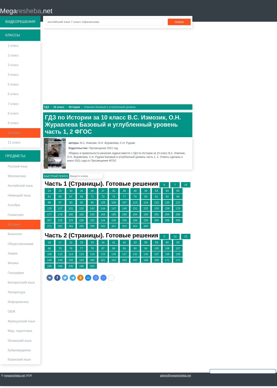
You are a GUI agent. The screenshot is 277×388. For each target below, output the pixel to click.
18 (185, 186)
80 (145, 198)
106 (113, 204)
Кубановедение (19, 352)
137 (156, 256)
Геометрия (15, 216)
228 (60, 222)
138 (167, 256)
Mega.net (26, 11)
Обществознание (20, 245)
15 (185, 238)
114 (146, 204)
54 (167, 192)
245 (113, 222)
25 (60, 192)
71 (92, 198)
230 (81, 222)
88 (113, 250)
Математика (17, 178)
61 (49, 198)
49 (145, 192)
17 (60, 244)
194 (135, 216)
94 (145, 250)
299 (92, 228)
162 (113, 261)
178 (60, 216)
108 (49, 256)
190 (124, 216)
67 (70, 198)
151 (135, 210)
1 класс (13, 47)
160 (92, 261)
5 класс (13, 86)
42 (124, 244)
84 (177, 198)
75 (60, 250)
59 (156, 244)
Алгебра (14, 207)
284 (71, 228)
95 (92, 204)
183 (92, 216)
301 (113, 228)
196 (81, 267)
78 (92, 250)
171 (167, 261)
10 (175, 238)
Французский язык (21, 323)
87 (60, 204)
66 (49, 250)
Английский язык (20, 187)
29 (92, 244)
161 (103, 261)
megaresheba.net (14, 377)
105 (103, 204)
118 (92, 256)
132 (81, 210)
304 (135, 228)
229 (71, 222)
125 (49, 210)
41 (113, 244)
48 (135, 192)
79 (135, 198)
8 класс (13, 115)
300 (103, 228)
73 (102, 198)
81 (156, 198)
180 (71, 216)
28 (81, 244)
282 (60, 228)
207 (49, 222)
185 (113, 216)
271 (49, 228)
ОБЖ (11, 313)
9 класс (13, 125)
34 (81, 192)
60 (177, 192)
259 (146, 222)
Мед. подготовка (20, 332)
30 (70, 192)
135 (146, 256)
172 (178, 261)
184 (103, 216)
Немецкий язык (19, 197)
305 (146, 228)
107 (124, 204)
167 (135, 261)
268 (167, 222)
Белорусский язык (21, 284)
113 (135, 204)
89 (124, 250)
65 (177, 244)
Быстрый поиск (56, 177)
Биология (15, 236)
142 (92, 210)
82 (167, 198)
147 (113, 210)
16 (49, 244)
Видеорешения (20, 23)
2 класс (13, 57)
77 (124, 198)
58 (145, 244)
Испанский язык (19, 342)
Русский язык (18, 168)
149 (60, 261)
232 (92, 222)
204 (167, 216)
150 (71, 261)
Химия (13, 255)
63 (60, 198)
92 (81, 204)
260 (156, 222)
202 (156, 216)
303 (124, 228)
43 (135, 244)
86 (49, 204)
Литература (16, 294)
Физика (13, 265)
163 (124, 261)
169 (156, 261)
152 (146, 210)
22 (70, 244)
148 (124, 210)
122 (178, 204)
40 (113, 192)
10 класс (14, 134)
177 (49, 216)
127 (60, 210)
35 (92, 192)
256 (124, 222)
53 (156, 192)
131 (71, 210)
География (16, 274)
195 (146, 216)
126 (113, 256)
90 (70, 204)
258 (135, 222)
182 (81, 216)
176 (178, 210)
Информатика (18, 303)
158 (167, 210)
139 (178, 256)
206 (178, 216)
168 (146, 261)
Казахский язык (19, 361)
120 (167, 204)
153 (156, 210)
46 (124, 192)
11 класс (14, 144)
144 (103, 210)
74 (113, 198)
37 (102, 192)
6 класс (13, 96)
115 (156, 204)
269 (178, 222)
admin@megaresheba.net (175, 377)
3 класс (13, 67)
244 (103, 222)
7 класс (13, 105)
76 (70, 250)
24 (49, 192)
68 (81, 198)
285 (81, 228)
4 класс (13, 76)
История (14, 226)
